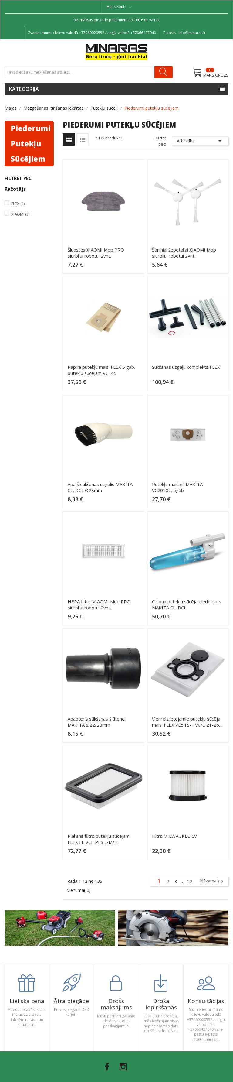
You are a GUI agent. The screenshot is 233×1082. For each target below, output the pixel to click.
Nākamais (212, 881)
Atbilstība (200, 141)
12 (190, 881)
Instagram (123, 1067)
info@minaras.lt (191, 32)
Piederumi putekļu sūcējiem (30, 143)
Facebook (107, 1067)
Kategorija (24, 89)
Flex (18, 203)
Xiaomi (20, 214)
